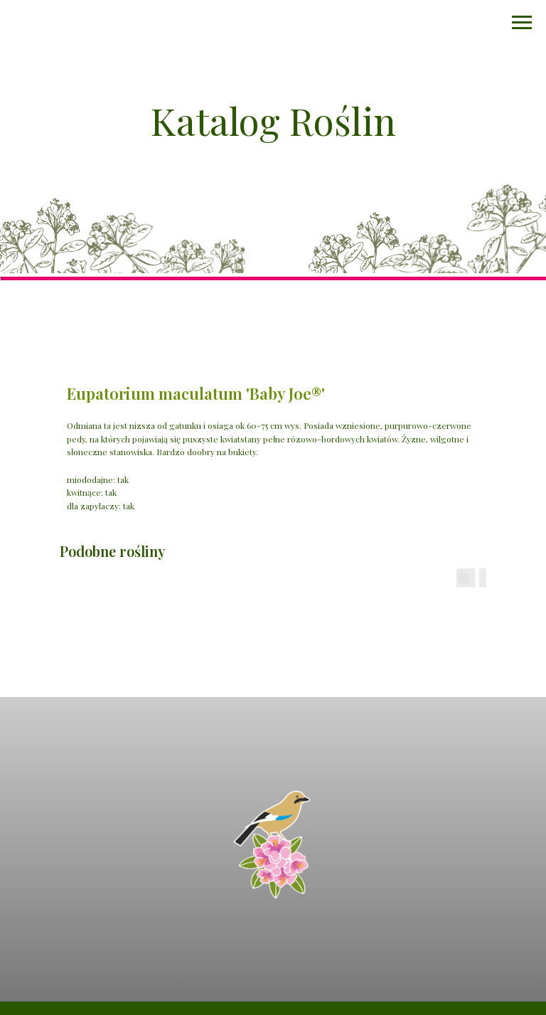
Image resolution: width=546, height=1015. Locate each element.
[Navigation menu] (522, 23)
